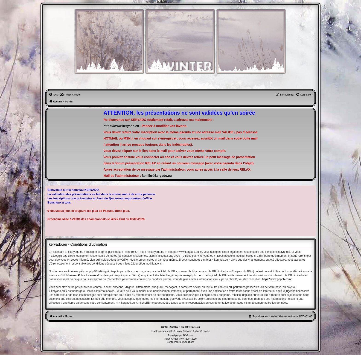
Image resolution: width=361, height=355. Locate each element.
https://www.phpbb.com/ (276, 279)
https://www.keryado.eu (121, 126)
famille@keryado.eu (157, 176)
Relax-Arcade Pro (173, 339)
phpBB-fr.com (186, 335)
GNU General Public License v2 (80, 275)
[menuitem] (53, 94)
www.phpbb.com (193, 275)
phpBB (169, 331)
